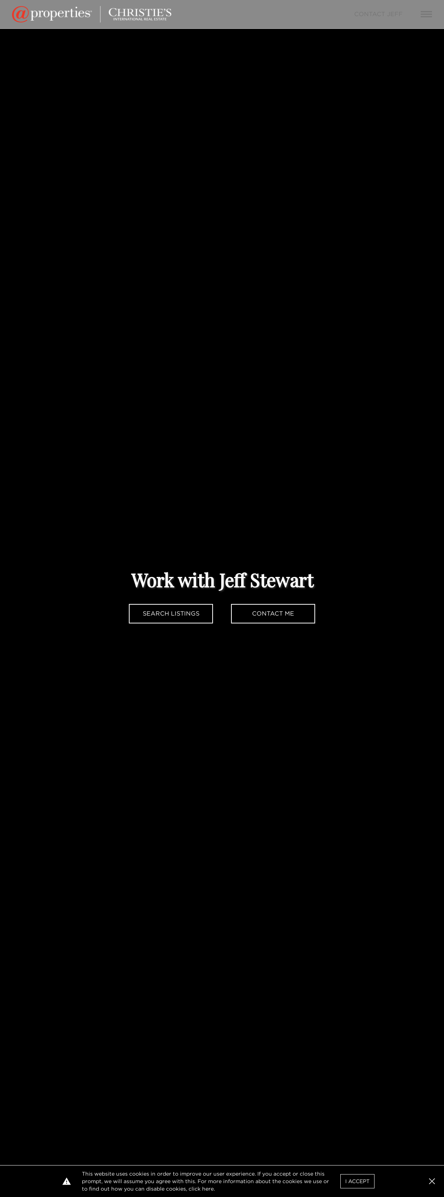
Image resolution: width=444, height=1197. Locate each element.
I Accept (357, 1181)
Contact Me (273, 613)
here (208, 1189)
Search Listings (171, 613)
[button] (432, 1181)
